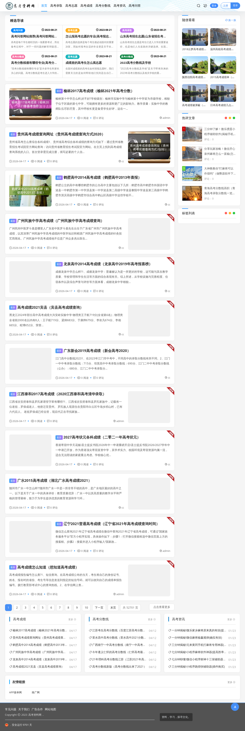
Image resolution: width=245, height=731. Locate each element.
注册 (225, 5)
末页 (113, 604)
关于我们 (24, 709)
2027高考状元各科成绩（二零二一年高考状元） (97, 434)
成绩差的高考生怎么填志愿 (84, 63)
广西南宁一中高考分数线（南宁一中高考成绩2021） (123, 642)
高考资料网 (34, 715)
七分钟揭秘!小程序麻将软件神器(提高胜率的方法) (200, 649)
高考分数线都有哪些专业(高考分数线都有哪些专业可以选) (49, 63)
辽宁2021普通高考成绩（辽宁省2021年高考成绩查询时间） (107, 520)
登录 (235, 5)
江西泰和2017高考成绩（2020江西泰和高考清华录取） (57, 390)
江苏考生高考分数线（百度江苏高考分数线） (119, 627)
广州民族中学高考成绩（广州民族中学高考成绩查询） (56, 220)
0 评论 (98, 118)
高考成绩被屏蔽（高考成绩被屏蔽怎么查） (207, 105)
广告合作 (37, 709)
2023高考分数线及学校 (135, 63)
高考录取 (56, 5)
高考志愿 (71, 5)
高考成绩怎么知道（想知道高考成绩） (44, 564)
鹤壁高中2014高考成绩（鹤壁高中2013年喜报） (98, 177)
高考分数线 (103, 5)
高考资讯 (120, 5)
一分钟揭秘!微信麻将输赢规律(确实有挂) (195, 634)
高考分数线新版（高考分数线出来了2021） (118, 663)
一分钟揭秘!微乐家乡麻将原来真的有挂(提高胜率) (200, 627)
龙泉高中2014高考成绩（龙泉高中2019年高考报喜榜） (103, 261)
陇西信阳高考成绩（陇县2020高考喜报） (206, 77)
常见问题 (10, 709)
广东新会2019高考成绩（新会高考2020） (93, 347)
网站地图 (50, 709)
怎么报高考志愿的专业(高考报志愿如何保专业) (97, 36)
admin (164, 118)
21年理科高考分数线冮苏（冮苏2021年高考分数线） (123, 656)
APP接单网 (15, 689)
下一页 (99, 604)
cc (121, 161)
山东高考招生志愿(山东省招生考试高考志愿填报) (152, 36)
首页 (44, 5)
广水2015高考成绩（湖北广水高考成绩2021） (50, 477)
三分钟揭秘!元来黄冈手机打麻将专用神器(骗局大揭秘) (203, 642)
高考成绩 (86, 5)
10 (86, 604)
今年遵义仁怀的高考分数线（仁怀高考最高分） (120, 649)
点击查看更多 (161, 604)
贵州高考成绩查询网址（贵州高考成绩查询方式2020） (57, 134)
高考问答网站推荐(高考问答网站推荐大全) (39, 36)
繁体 (214, 5)
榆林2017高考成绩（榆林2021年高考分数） (94, 90)
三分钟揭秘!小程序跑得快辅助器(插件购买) (196, 663)
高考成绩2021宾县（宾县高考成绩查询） (46, 304)
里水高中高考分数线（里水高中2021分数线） (119, 634)
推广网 (36, 689)
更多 (72, 616)
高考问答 (135, 5)
